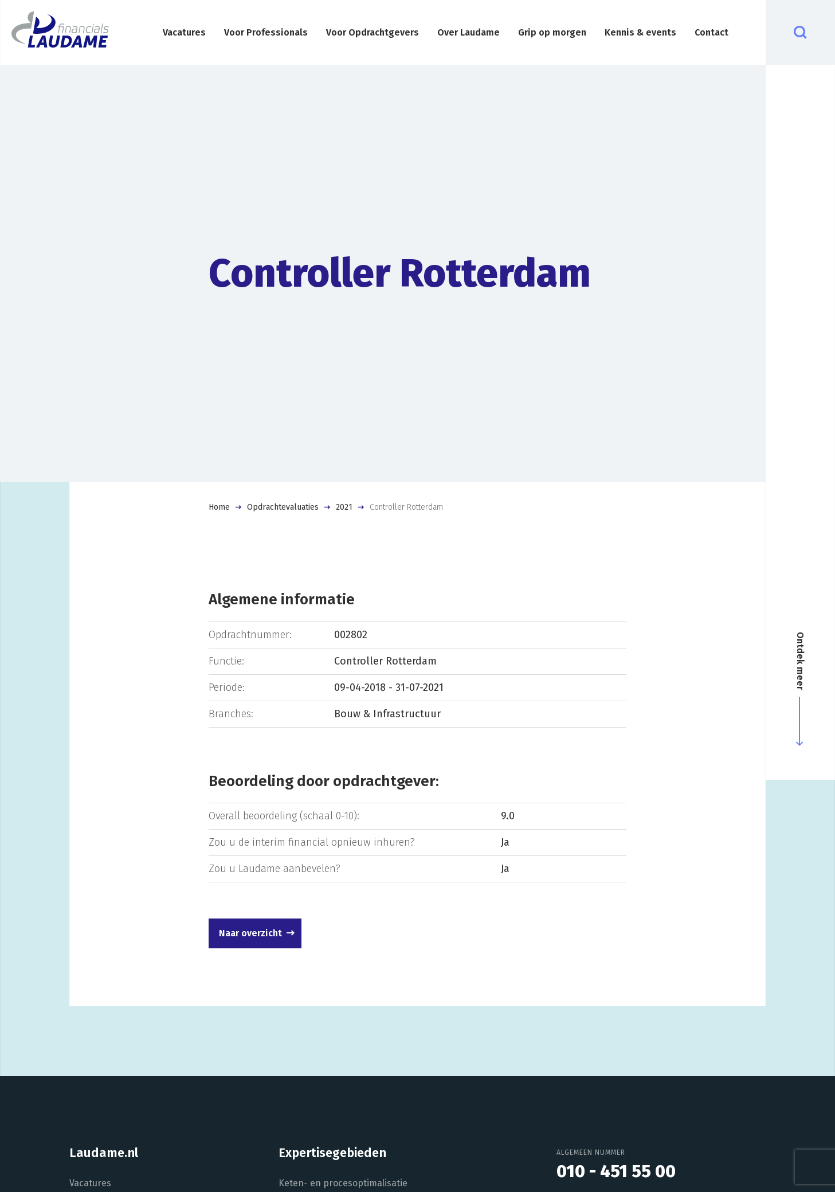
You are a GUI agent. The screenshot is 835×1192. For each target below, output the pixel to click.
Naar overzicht (250, 933)
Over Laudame (468, 32)
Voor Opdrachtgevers (372, 32)
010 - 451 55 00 (616, 1171)
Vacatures (184, 32)
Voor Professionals (266, 32)
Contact (711, 32)
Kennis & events (640, 32)
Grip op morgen (552, 32)
